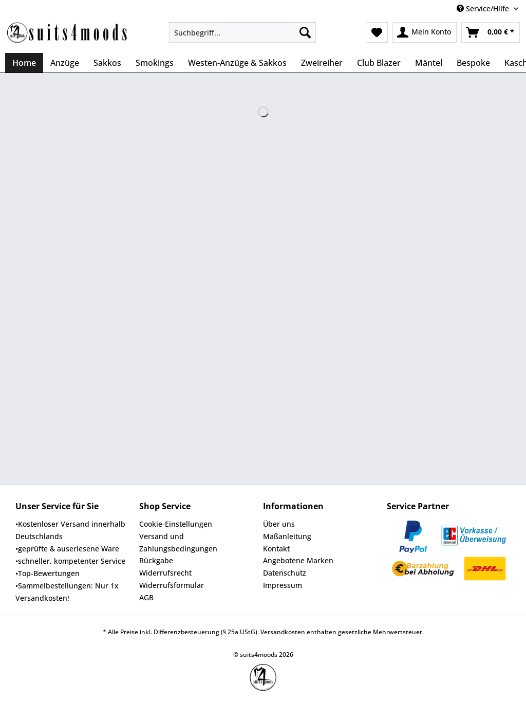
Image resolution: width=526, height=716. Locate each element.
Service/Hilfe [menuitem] (484, 8)
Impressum (282, 585)
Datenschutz (284, 573)
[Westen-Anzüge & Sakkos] (237, 63)
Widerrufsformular (171, 585)
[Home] (24, 63)
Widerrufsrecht (165, 573)
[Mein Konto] (424, 32)
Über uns (279, 524)
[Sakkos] (107, 63)
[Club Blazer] (379, 63)
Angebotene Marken (298, 560)
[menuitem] (242, 37)
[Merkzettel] (377, 32)
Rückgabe (156, 560)
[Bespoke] (473, 63)
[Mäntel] (428, 63)
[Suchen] (305, 32)
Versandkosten (282, 632)
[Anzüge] (64, 63)
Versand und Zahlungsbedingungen (178, 542)
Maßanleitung (287, 536)
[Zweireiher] (322, 63)
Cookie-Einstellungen (175, 524)
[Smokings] (154, 63)
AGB (146, 597)
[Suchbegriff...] (242, 32)
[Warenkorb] (490, 32)
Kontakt (276, 548)
